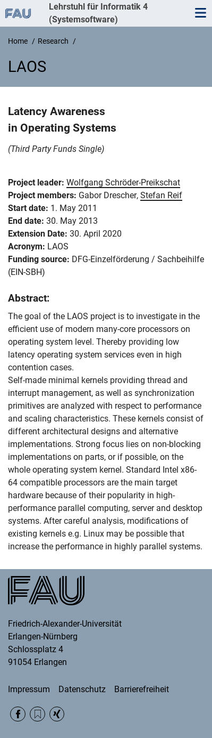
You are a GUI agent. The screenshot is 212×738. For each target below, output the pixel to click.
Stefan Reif (161, 195)
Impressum (29, 689)
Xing (57, 714)
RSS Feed (37, 714)
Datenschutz (82, 689)
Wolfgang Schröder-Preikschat (123, 182)
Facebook (18, 714)
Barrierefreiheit (141, 689)
